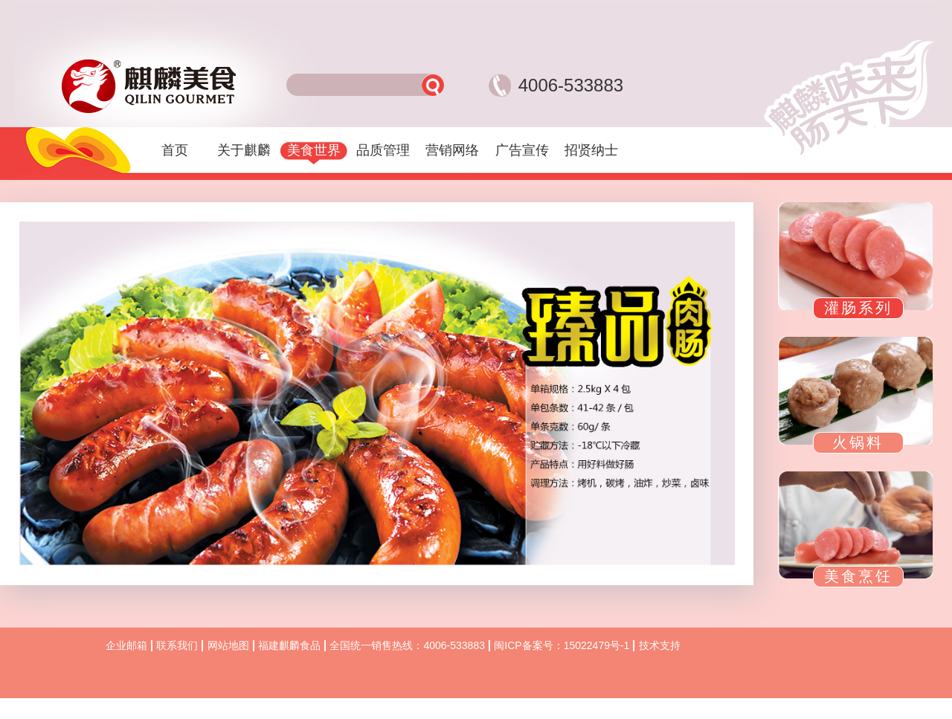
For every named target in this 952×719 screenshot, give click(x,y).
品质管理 (383, 150)
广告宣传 (522, 150)
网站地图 (228, 645)
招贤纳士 (591, 150)
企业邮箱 (126, 645)
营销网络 (452, 150)
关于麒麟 (244, 150)
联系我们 (177, 645)
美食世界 (314, 150)
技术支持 (660, 645)
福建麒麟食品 (289, 645)
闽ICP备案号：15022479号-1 (561, 645)
